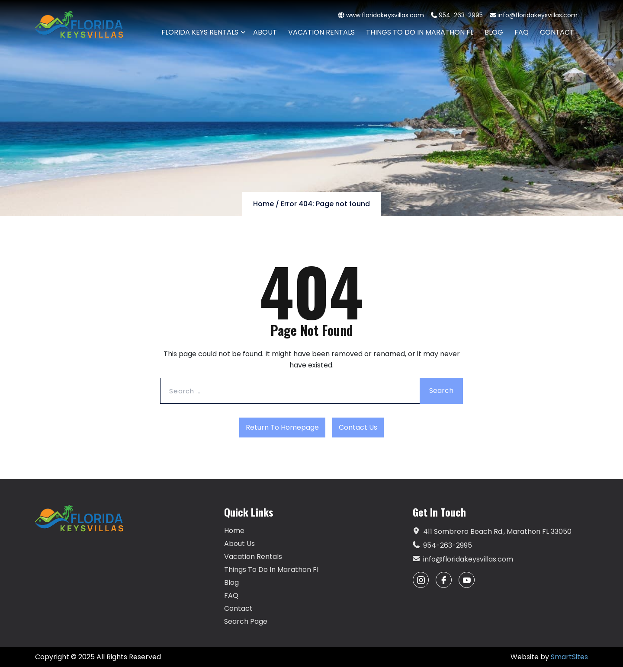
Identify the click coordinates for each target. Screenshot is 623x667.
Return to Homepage (282, 427)
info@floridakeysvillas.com (534, 15)
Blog (231, 582)
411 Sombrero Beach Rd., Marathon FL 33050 (492, 531)
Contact (238, 608)
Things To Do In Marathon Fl (271, 569)
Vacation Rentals (253, 557)
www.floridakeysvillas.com (381, 15)
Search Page (245, 621)
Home (263, 204)
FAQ (231, 595)
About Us (239, 544)
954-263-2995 (457, 15)
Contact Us (358, 427)
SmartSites (569, 657)
